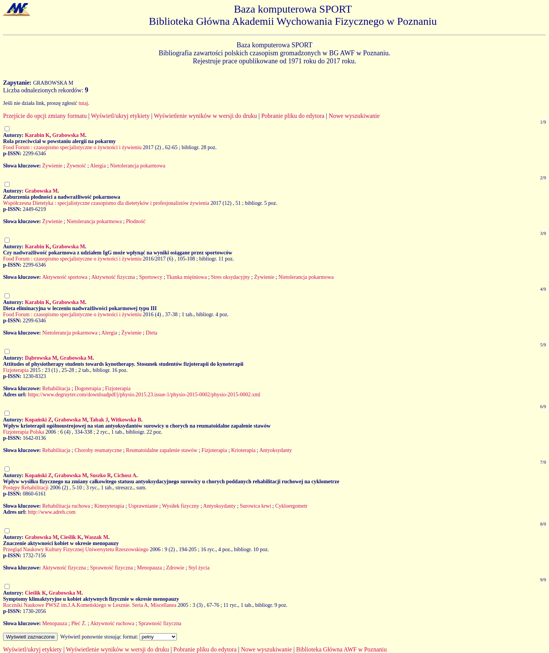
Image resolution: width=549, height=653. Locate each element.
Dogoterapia (87, 388)
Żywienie (52, 166)
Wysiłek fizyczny (180, 506)
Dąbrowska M (41, 358)
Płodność (135, 221)
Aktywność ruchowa (112, 623)
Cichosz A (125, 475)
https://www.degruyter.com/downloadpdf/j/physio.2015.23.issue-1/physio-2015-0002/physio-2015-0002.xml (144, 394)
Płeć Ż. (79, 623)
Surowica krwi (255, 506)
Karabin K (37, 135)
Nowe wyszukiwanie (354, 116)
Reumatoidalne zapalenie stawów (161, 450)
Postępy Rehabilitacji (25, 488)
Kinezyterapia (109, 506)
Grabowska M (68, 135)
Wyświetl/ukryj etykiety (120, 116)
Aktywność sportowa (65, 277)
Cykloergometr (291, 506)
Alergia (98, 166)
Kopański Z (38, 420)
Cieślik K (71, 537)
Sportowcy (150, 277)
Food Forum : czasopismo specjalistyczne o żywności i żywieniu (72, 147)
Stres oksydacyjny (230, 277)
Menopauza (149, 568)
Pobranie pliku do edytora (292, 116)
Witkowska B (126, 420)
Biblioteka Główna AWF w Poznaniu (341, 649)
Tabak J (99, 420)
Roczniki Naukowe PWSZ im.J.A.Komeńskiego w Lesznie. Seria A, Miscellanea (90, 605)
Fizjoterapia (16, 370)
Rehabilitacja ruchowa (66, 506)
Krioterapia (243, 450)
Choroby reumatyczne (98, 450)
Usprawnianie (143, 506)
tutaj (83, 103)
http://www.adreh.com (51, 512)
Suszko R (100, 475)
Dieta (151, 333)
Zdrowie (175, 568)
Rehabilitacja (56, 388)
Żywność (76, 166)
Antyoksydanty (275, 450)
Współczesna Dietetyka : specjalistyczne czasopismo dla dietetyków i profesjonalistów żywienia (106, 203)
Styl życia (199, 568)
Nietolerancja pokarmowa (137, 166)
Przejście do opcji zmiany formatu (45, 116)
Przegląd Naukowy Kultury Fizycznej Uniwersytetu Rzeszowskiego (75, 549)
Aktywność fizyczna (113, 277)
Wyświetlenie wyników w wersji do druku (205, 116)
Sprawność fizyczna (111, 568)
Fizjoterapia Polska (23, 432)
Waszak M (96, 537)
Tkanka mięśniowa (186, 277)
